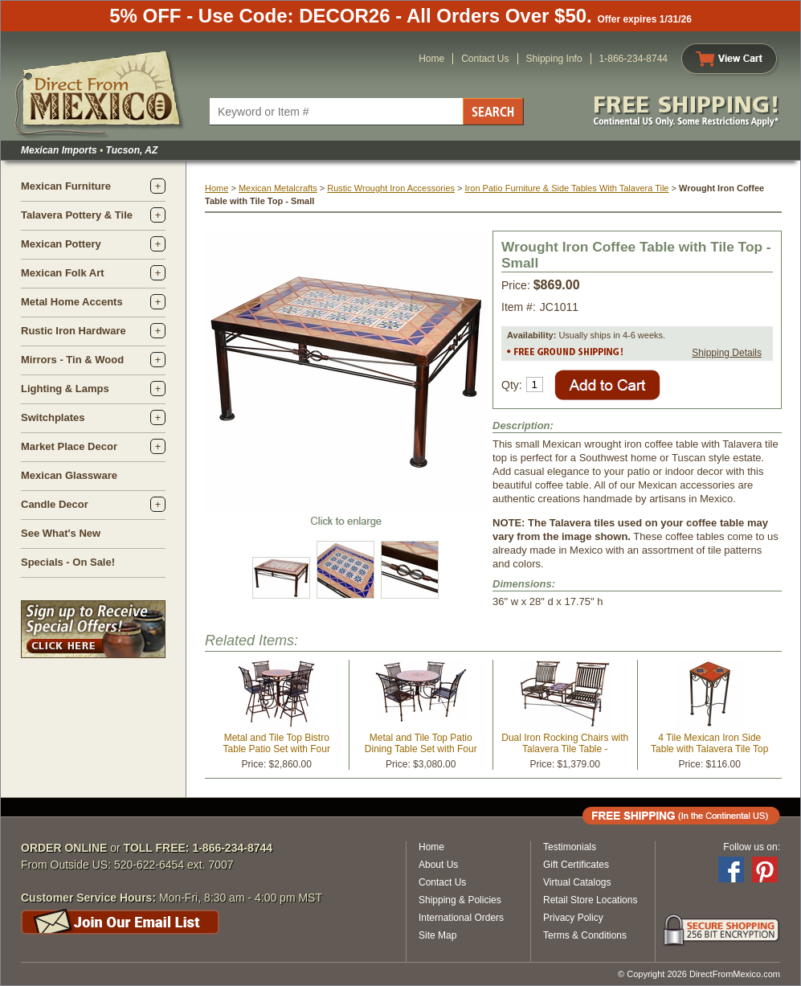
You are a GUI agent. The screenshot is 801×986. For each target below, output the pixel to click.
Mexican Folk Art (62, 273)
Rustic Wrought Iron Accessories (391, 188)
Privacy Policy (573, 917)
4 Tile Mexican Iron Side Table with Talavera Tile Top (709, 743)
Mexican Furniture (66, 186)
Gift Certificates (576, 864)
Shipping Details (727, 352)
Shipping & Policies (460, 900)
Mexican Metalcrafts (278, 188)
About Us (438, 864)
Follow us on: (751, 847)
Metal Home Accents (72, 302)
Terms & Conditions (585, 935)
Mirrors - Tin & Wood (72, 360)
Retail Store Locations (590, 900)
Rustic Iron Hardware (73, 331)
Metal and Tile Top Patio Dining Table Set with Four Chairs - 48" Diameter (421, 749)
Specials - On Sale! (68, 562)
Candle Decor (54, 504)
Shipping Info (554, 58)
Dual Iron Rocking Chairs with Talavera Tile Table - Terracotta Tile (564, 749)
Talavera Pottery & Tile (77, 215)
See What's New (60, 533)
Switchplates (52, 417)
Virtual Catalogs (577, 882)
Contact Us (485, 58)
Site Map (437, 935)
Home (431, 58)
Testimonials (569, 847)
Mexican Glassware (69, 475)
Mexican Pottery (61, 244)
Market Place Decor (69, 446)
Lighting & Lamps (65, 389)
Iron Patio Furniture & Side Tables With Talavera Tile (567, 188)
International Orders (461, 917)
